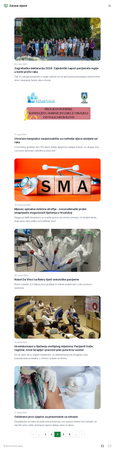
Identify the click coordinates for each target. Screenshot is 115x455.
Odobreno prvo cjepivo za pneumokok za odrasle (46, 416)
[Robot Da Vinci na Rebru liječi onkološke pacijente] (57, 250)
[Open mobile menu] (109, 6)
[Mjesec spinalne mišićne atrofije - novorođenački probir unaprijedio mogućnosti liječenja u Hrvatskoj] (57, 179)
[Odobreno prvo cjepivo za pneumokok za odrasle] (57, 387)
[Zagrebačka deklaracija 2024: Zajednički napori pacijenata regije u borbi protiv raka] (57, 39)
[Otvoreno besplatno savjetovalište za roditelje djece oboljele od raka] (57, 109)
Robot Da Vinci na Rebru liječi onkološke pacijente (46, 279)
